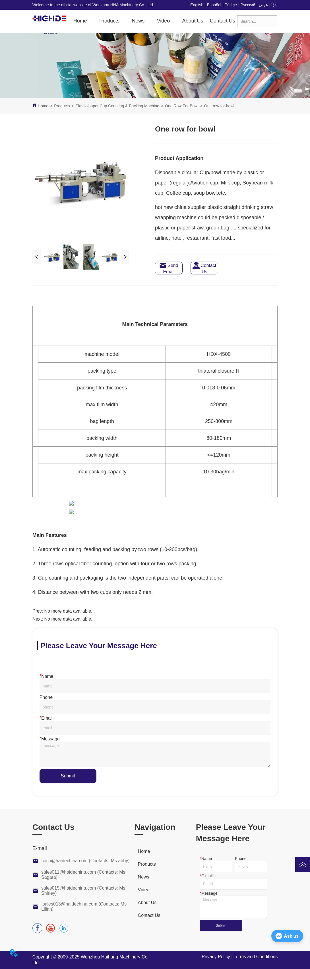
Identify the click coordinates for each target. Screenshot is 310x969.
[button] (109, 21)
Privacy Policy (216, 956)
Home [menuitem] (80, 21)
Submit (68, 775)
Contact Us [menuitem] (222, 21)
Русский (248, 5)
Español (214, 5)
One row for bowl (219, 106)
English (196, 5)
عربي (263, 5)
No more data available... (69, 611)
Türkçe (231, 5)
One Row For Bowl (181, 106)
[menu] (153, 21)
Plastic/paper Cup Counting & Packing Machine (117, 106)
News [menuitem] (138, 21)
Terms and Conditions (255, 956)
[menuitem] (109, 21)
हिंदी (274, 5)
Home (43, 106)
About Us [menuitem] (192, 21)
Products (62, 106)
